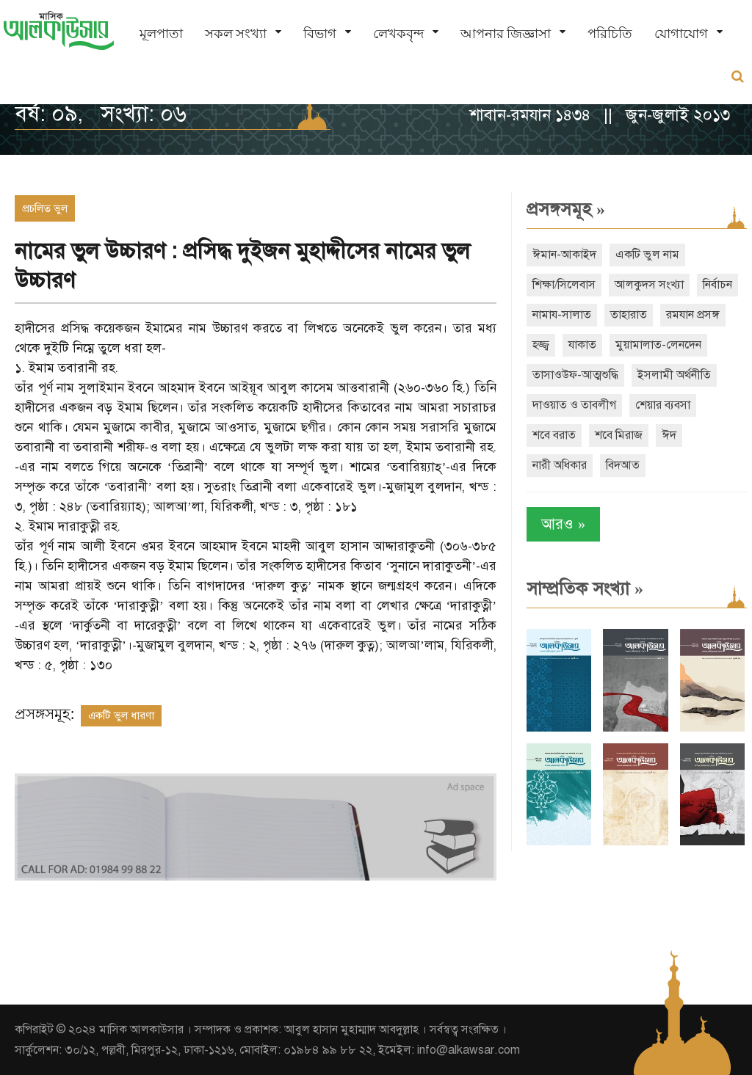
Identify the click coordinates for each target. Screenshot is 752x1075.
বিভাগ (319, 33)
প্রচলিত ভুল (45, 208)
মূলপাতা (161, 33)
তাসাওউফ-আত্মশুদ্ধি (575, 375)
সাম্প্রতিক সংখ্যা (585, 588)
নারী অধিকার (559, 465)
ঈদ (669, 435)
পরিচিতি (610, 33)
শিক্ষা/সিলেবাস (564, 284)
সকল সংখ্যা (236, 33)
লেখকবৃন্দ (398, 33)
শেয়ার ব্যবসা (662, 405)
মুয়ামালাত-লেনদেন (658, 345)
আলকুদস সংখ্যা (649, 284)
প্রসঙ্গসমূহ (566, 209)
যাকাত (582, 345)
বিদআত (623, 465)
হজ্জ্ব (540, 345)
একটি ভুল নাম (647, 254)
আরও (563, 524)
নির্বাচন (717, 284)
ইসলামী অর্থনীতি (674, 375)
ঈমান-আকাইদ (564, 254)
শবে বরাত (554, 435)
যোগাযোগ (681, 33)
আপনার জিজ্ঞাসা (505, 33)
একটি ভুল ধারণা (121, 715)
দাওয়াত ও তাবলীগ (574, 405)
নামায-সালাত (561, 314)
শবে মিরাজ (619, 435)
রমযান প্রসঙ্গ (693, 314)
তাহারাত (628, 314)
